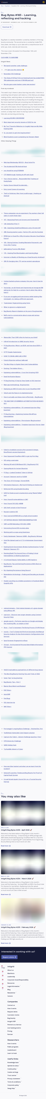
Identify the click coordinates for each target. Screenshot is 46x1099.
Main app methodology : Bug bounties (16, 385)
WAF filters (7, 707)
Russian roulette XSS (11, 512)
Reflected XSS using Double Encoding (16, 489)
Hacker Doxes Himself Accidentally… (16, 185)
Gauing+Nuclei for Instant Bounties (16, 468)
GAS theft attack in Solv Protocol (15, 508)
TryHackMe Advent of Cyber (13, 749)
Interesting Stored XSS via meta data (16, 528)
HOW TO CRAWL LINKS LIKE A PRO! (15, 356)
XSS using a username (11, 460)
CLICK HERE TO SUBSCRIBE (9, 57)
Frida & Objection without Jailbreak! (16, 360)
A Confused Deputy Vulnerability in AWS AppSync (20, 560)
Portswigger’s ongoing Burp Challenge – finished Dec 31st (23, 729)
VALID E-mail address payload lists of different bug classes (23, 670)
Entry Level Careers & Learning (14, 189)
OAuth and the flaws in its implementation (18, 393)
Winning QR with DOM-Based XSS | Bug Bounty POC (21, 464)
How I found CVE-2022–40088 (13, 503)
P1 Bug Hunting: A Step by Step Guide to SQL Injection (22, 381)
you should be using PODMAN (14, 171)
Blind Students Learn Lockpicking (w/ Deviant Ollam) (21, 137)
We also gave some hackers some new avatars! (19, 84)
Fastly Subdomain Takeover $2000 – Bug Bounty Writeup (23, 536)
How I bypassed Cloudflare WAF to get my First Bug (21, 456)
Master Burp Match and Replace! (15, 686)
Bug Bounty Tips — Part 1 (12, 682)
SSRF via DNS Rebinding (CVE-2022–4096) (17, 524)
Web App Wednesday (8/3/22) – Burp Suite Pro (19, 162)
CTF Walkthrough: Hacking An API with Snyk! (18, 175)
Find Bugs (7, 698)
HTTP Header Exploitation (12, 352)
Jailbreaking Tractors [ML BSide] (14, 249)
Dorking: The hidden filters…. (14, 368)
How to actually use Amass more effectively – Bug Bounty (23, 397)
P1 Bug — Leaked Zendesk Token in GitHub (18, 472)
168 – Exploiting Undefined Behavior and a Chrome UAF (22, 228)
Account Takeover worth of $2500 (15, 477)
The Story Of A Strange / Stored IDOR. (17, 481)
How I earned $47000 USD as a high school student (21, 516)
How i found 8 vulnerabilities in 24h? (16, 499)
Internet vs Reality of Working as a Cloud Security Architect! (24, 257)
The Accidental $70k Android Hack (15, 166)
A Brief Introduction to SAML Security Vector (19, 341)
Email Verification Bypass (12, 377)
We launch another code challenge (15, 66)
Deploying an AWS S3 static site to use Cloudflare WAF (22, 389)
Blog (2, 6)
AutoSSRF (7, 694)
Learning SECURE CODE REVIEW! (14, 118)
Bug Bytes (7, 6)
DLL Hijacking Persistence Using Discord (17, 570)
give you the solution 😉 (15, 70)
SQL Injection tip (9, 702)
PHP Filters (7, 690)
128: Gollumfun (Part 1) (11, 224)
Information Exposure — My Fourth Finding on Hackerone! (23, 485)
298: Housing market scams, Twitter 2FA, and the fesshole (23, 232)
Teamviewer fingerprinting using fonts (17, 303)
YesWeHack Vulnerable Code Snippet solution (19, 733)
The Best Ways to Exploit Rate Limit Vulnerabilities (21, 364)
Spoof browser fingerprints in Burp (15, 641)
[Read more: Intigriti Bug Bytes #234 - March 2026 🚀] (23, 862)
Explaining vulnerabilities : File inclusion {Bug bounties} (22, 420)
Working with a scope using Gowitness (17, 532)
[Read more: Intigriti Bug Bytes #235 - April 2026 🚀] (23, 813)
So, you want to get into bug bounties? (17, 133)
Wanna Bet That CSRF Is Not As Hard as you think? (21, 337)
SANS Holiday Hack (10, 745)
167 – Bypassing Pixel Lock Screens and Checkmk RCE (21, 220)
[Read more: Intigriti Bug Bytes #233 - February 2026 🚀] (23, 910)
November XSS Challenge (12, 74)
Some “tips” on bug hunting (13, 678)
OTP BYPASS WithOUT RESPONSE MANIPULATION (20, 520)
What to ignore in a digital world (15, 307)
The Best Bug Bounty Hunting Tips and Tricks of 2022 (22, 674)
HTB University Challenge (12, 741)
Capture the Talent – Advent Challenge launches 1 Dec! (22, 737)
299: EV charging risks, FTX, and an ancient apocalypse (22, 261)
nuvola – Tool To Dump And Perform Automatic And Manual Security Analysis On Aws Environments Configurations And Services (24, 634)
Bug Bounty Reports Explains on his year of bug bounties (23, 311)
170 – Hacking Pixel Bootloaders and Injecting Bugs (21, 253)
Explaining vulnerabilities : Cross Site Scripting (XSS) (21, 372)
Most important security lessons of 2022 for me (20, 122)
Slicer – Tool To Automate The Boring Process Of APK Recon (24, 628)
